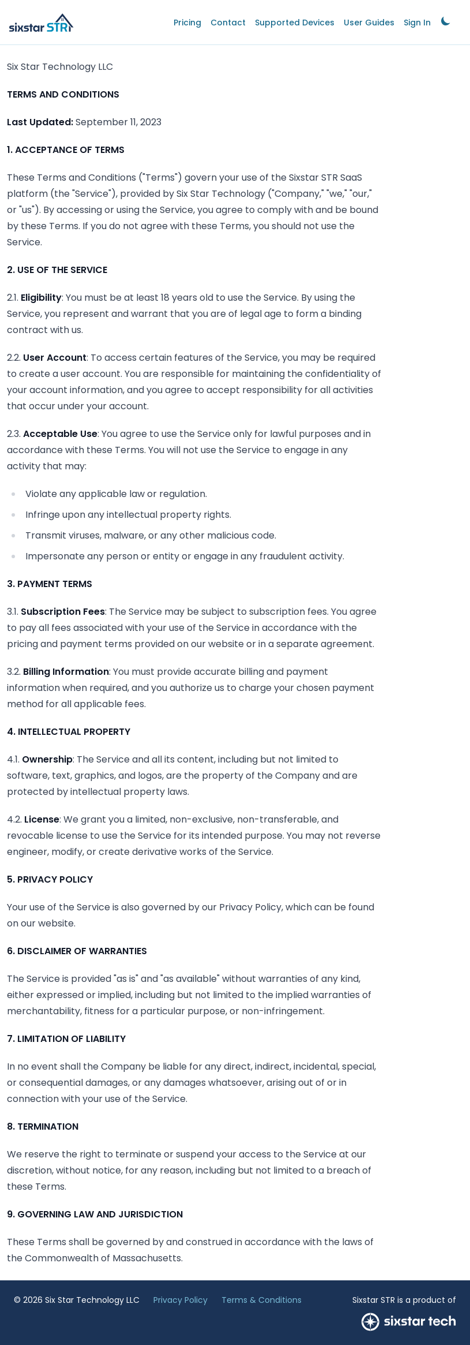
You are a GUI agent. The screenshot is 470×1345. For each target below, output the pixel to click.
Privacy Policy (180, 1300)
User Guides (369, 22)
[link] (446, 22)
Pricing (187, 22)
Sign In (417, 22)
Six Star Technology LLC (92, 1300)
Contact (228, 22)
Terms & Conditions (261, 1300)
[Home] (41, 22)
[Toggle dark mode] (446, 21)
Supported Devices (294, 22)
